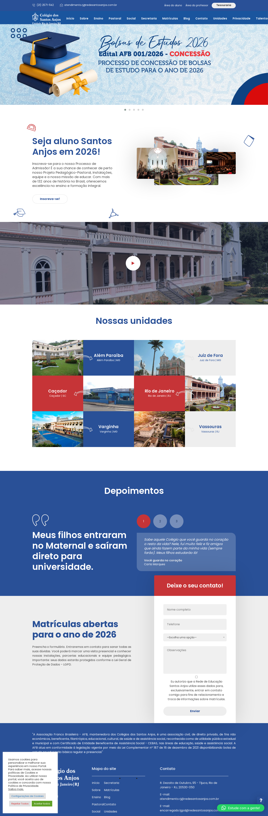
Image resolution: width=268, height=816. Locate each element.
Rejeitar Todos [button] (20, 803)
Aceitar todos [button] (42, 803)
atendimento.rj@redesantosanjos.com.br (90, 5)
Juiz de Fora (210, 355)
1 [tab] (143, 521)
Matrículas (170, 18)
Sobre (84, 18)
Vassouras (210, 426)
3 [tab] (176, 521)
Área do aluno (173, 5)
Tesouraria (223, 5)
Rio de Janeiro (159, 391)
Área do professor (197, 5)
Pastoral (115, 18)
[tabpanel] (186, 552)
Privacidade (241, 18)
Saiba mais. (16, 789)
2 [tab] (160, 521)
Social (131, 18)
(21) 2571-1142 (45, 5)
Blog (186, 18)
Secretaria (149, 18)
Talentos (142, 783)
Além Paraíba (108, 355)
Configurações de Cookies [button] (27, 796)
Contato (201, 18)
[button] (125, 110)
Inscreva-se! (50, 199)
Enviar (195, 711)
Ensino (98, 18)
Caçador (57, 391)
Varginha (108, 426)
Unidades (220, 18)
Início (70, 18)
